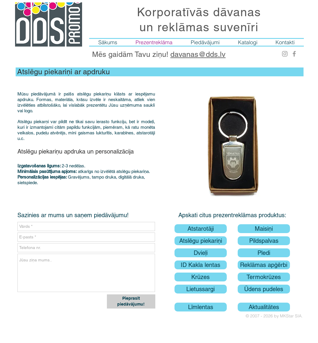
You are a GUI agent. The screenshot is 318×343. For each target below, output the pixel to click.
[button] (232, 143)
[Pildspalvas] (264, 240)
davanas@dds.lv (198, 54)
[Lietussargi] (201, 289)
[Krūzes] (201, 277)
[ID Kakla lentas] (201, 264)
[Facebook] (294, 53)
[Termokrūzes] (264, 277)
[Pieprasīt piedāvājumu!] (131, 301)
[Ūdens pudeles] (264, 289)
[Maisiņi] (264, 228)
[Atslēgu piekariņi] (201, 240)
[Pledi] (264, 252)
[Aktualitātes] (264, 307)
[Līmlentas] (201, 307)
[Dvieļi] (201, 252)
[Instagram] (284, 53)
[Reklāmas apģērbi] (264, 264)
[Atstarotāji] (201, 228)
